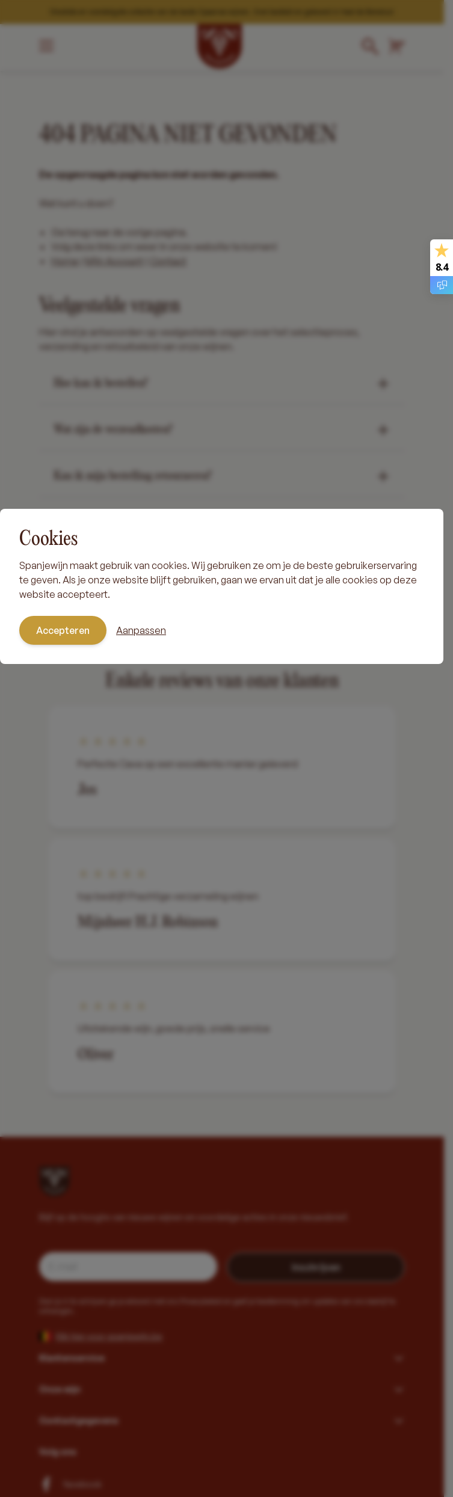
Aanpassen (141, 630)
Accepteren (63, 630)
